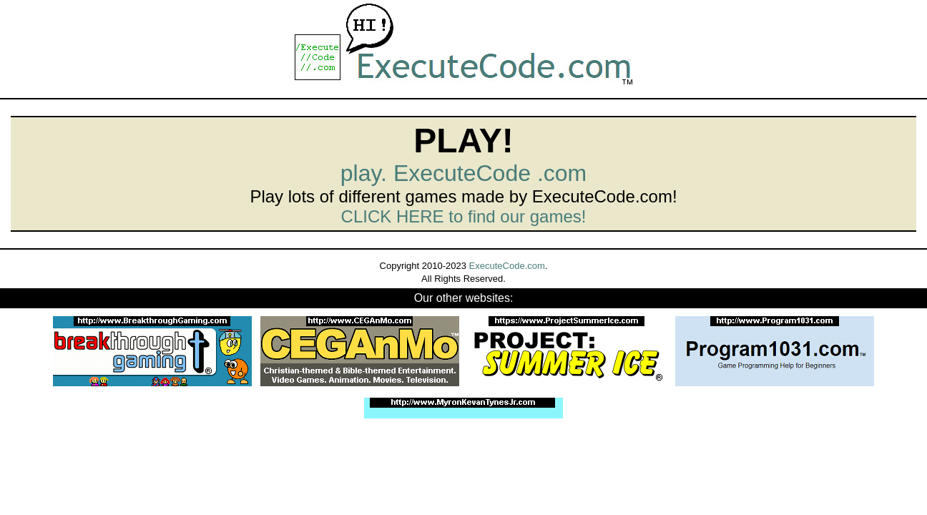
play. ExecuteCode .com (463, 173)
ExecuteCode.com (507, 265)
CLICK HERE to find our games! (464, 216)
